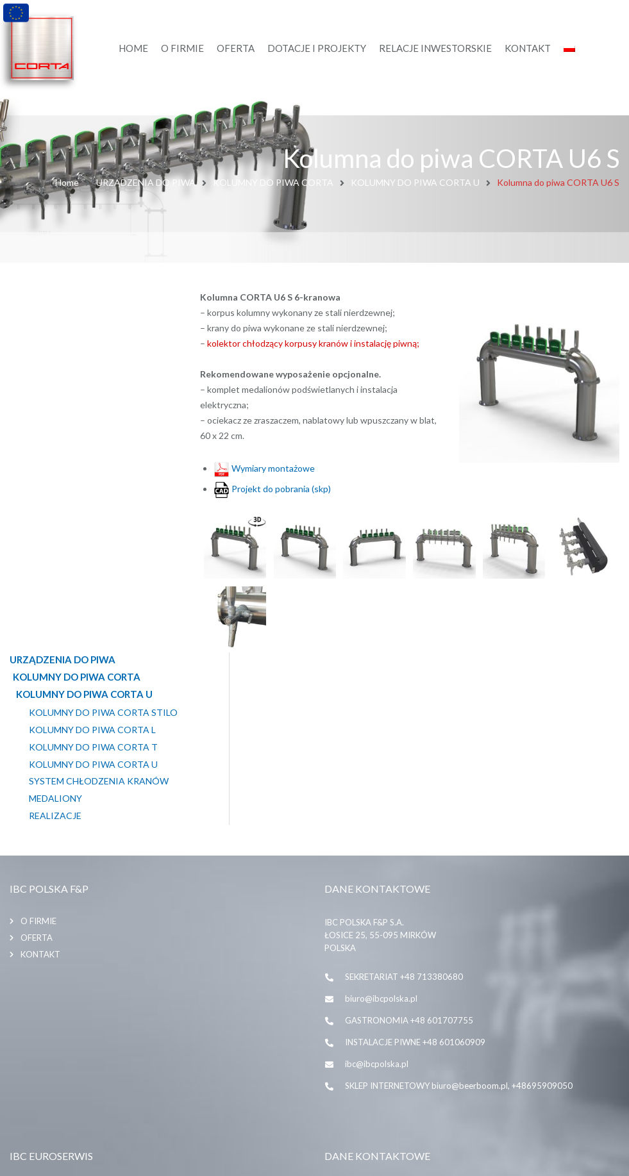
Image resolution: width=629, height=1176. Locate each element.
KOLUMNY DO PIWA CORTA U (415, 182)
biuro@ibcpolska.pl (381, 821)
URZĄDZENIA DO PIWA (146, 182)
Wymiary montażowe (264, 466)
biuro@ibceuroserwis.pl (389, 1110)
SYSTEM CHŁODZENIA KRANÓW (99, 417)
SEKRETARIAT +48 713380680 (404, 799)
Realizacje (55, 452)
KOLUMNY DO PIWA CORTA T (93, 383)
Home (67, 182)
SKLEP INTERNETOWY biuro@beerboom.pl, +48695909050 (459, 908)
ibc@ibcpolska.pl (376, 886)
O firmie (38, 743)
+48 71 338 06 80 (379, 1066)
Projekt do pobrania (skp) (272, 487)
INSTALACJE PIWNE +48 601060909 (415, 864)
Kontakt (40, 777)
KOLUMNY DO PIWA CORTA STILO (103, 349)
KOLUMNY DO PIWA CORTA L (92, 366)
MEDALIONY (55, 434)
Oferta (37, 760)
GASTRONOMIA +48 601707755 (409, 843)
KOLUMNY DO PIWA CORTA (273, 182)
